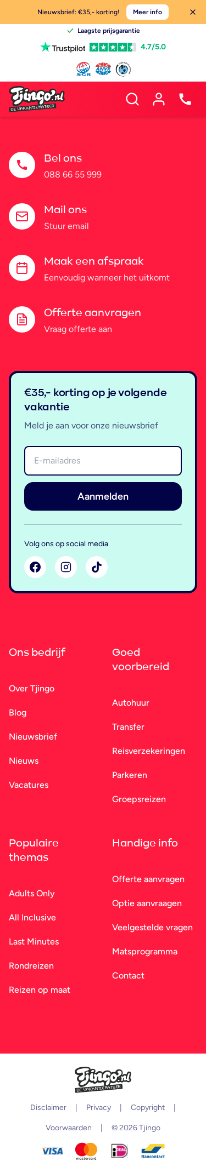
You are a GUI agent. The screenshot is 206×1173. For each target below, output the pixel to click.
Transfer (128, 727)
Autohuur (130, 702)
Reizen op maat (39, 990)
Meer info (147, 12)
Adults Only (32, 893)
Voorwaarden (69, 1127)
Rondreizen (31, 965)
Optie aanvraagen (147, 903)
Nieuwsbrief (33, 736)
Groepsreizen (139, 799)
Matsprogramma (144, 951)
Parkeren (129, 775)
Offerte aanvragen (148, 879)
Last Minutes (34, 941)
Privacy (98, 1107)
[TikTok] (97, 567)
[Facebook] (35, 567)
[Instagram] (66, 567)
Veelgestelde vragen (152, 927)
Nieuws (23, 761)
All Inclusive (32, 917)
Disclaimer (48, 1107)
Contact (128, 975)
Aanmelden (103, 496)
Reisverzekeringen (148, 751)
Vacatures (28, 785)
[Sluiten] (192, 12)
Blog (17, 712)
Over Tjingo (31, 688)
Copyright (148, 1107)
